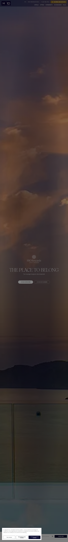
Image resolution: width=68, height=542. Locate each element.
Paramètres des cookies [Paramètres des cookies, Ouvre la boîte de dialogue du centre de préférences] (22, 537)
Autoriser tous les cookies (34, 537)
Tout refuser (9, 537)
